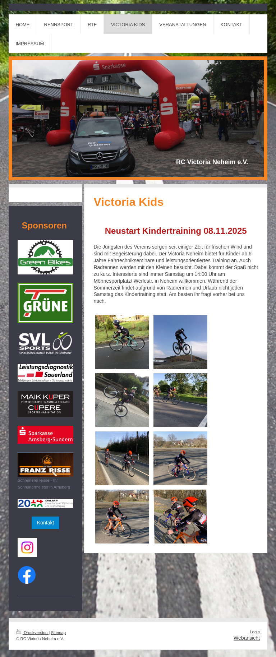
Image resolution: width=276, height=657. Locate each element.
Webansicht (247, 638)
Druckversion (32, 632)
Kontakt (45, 523)
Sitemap (58, 632)
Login (255, 632)
